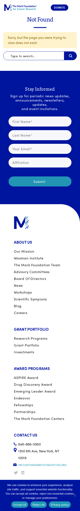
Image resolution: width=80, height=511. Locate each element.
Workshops (23, 292)
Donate (59, 7)
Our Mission (24, 251)
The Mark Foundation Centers (39, 418)
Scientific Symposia (30, 299)
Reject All (38, 504)
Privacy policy (60, 504)
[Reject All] (75, 495)
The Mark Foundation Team (37, 264)
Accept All (19, 504)
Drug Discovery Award (33, 384)
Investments (24, 351)
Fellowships (23, 404)
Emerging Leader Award (35, 391)
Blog (18, 305)
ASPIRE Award (26, 377)
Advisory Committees (32, 271)
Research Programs (31, 338)
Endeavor (22, 398)
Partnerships (25, 411)
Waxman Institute (29, 258)
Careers (21, 312)
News (18, 285)
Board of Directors (30, 278)
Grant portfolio (26, 345)
